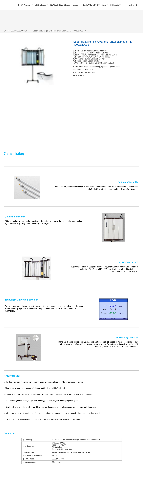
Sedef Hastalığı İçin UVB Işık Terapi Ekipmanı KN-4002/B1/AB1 (58, 31)
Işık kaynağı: (78, 72)
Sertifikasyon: (78, 70)
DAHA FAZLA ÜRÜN (19, 31)
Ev (5, 31)
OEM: (75, 75)
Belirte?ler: (77, 67)
